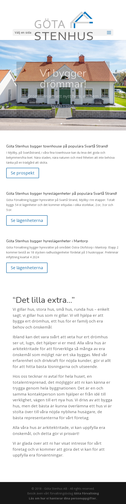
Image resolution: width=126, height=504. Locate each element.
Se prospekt (22, 173)
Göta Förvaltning (86, 493)
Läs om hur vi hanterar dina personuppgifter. (63, 498)
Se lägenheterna (27, 220)
